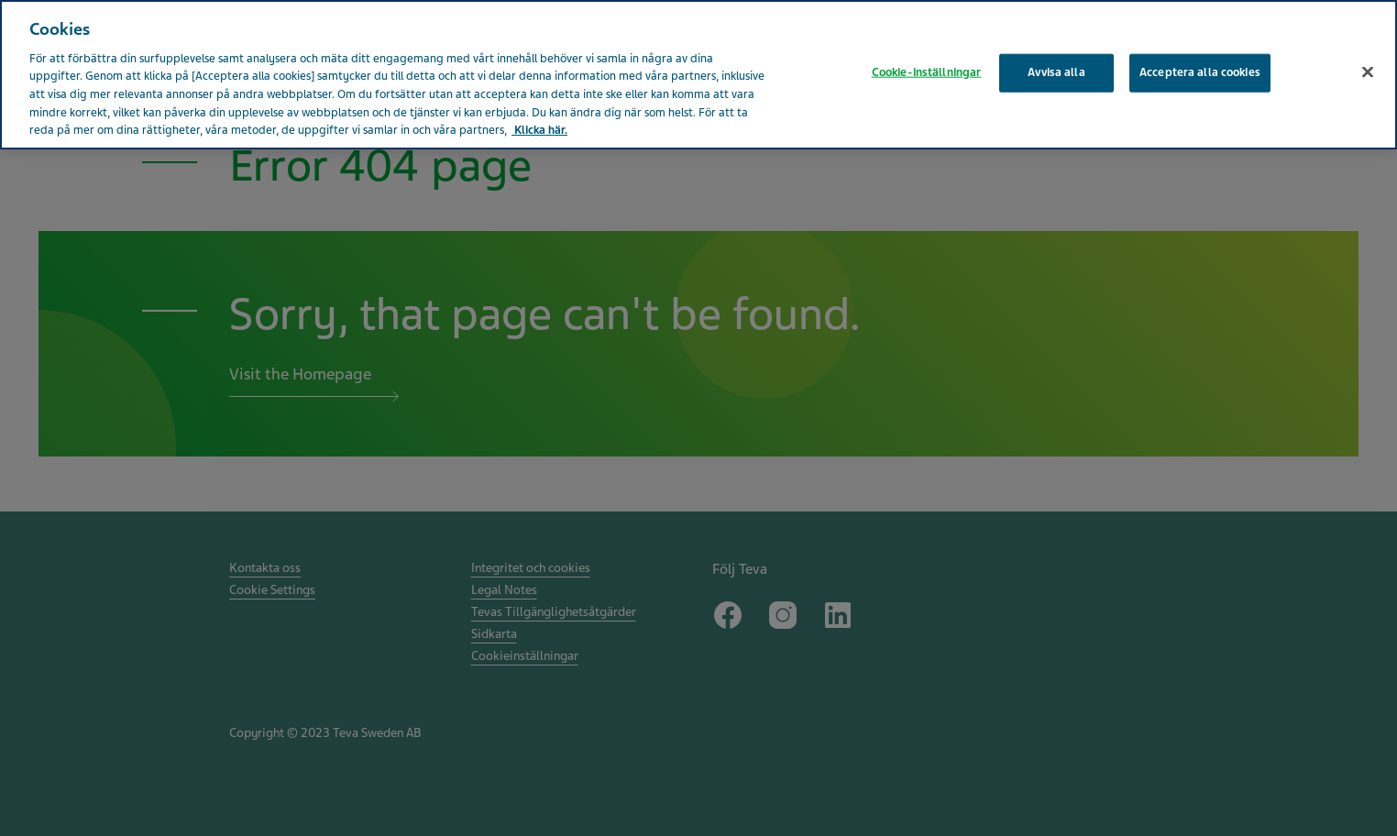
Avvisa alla (1056, 72)
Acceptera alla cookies (1199, 72)
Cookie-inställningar (927, 72)
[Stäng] (1368, 72)
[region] (698, 74)
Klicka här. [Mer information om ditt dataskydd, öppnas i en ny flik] (539, 130)
